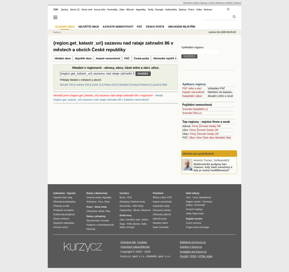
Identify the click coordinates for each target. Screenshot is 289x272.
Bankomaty (101, 193)
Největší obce (83, 58)
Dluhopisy (124, 201)
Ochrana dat (128, 242)
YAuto (211, 3)
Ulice (199, 137)
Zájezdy (203, 3)
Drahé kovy (126, 215)
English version (194, 218)
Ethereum (146, 210)
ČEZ (129, 197)
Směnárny (91, 201)
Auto (188, 197)
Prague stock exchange (197, 227)
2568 (164, 84)
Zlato (122, 9)
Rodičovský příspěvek (64, 214)
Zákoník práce (160, 218)
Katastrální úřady (161, 206)
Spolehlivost (205, 197)
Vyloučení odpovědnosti (135, 246)
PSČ (127, 58)
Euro (100, 201)
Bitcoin (130, 9)
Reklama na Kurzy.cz (193, 242)
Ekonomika (125, 206)
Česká (134, 84)
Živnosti (203, 126)
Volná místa (100, 207)
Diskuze (208, 9)
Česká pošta (141, 58)
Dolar (107, 201)
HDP (135, 206)
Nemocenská (92, 220)
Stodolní (123, 84)
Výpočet (71, 193)
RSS (193, 256)
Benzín (136, 224)
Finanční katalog (194, 209)
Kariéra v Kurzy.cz (191, 246)
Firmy (195, 126)
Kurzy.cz (57, 32)
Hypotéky (141, 9)
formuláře (164, 227)
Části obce (208, 137)
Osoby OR (215, 126)
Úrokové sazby (93, 197)
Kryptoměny (125, 210)
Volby (188, 213)
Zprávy (64, 9)
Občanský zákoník (162, 214)
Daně (155, 227)
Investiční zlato (133, 219)
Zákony (182, 9)
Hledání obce (63, 58)
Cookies (142, 242)
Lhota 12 (96, 84)
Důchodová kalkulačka (64, 201)
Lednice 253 (82, 84)
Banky (89, 193)
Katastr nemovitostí (108, 58)
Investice (124, 193)
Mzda (101, 211)
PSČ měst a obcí (192, 88)
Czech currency (193, 223)
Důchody (90, 229)
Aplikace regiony (194, 84)
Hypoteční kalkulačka (63, 223)
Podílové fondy (137, 201)
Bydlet (229, 3)
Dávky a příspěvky (96, 216)
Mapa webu (198, 213)
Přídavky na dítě (61, 206)
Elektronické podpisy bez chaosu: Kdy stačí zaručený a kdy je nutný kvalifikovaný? (213, 167)
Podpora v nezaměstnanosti (100, 225)
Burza (122, 197)
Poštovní (145, 84)
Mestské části (223, 137)
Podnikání (158, 193)
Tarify (151, 9)
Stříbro (145, 219)
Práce (191, 9)
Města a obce (159, 197)
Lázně (155, 84)
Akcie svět (86, 9)
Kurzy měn (99, 9)
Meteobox (220, 3)
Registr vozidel (193, 201)
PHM (129, 224)
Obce (192, 137)
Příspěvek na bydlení (63, 210)
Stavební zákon (160, 223)
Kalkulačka (171, 9)
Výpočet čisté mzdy (62, 197)
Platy (107, 211)
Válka (199, 9)
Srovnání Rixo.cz (192, 112)
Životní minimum (61, 218)
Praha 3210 (110, 84)
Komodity (112, 9)
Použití (184, 256)
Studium (237, 3)
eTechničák (199, 205)
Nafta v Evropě (127, 227)
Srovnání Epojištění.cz (195, 109)
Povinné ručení (60, 227)
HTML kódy (206, 256)
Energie (159, 9)
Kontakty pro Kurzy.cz (193, 251)
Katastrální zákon (192, 95)
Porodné (105, 220)
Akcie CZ (74, 9)
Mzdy (141, 206)
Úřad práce (91, 211)
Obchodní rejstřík (164, 58)
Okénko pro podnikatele (198, 153)
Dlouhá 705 (66, 84)
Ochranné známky (162, 210)
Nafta (144, 224)
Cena (195, 197)
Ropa (122, 224)
